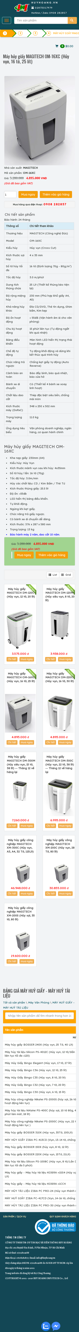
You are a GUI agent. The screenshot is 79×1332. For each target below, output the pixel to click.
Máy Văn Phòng (38, 1002)
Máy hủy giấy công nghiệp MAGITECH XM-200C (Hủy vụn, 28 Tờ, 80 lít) (59, 845)
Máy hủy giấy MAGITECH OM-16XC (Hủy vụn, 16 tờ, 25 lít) (21, 677)
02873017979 (44, 7)
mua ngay (27, 659)
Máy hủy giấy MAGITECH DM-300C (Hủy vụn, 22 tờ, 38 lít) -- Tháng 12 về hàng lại (59, 764)
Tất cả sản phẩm (14, 1002)
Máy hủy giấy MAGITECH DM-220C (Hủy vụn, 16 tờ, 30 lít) (59, 677)
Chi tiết (12, 659)
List (53, 574)
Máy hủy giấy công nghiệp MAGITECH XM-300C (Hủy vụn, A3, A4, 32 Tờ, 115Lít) (20, 845)
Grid (66, 574)
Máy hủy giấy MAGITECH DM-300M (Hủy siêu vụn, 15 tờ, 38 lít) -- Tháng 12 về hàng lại (21, 764)
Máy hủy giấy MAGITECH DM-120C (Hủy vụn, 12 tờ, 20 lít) (21, 592)
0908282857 (22, 1257)
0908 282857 (58, 12)
